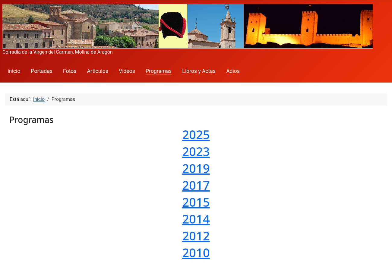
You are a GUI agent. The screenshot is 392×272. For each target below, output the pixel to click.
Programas (159, 71)
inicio (14, 71)
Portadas (41, 71)
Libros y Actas (199, 71)
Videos (127, 71)
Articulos (97, 71)
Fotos (69, 71)
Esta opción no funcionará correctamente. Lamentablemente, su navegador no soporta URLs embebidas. (196, 190)
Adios (233, 71)
